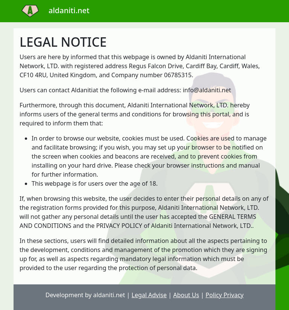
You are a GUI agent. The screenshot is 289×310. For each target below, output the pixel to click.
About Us (186, 295)
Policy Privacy (224, 295)
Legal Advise (149, 295)
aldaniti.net (52, 10)
